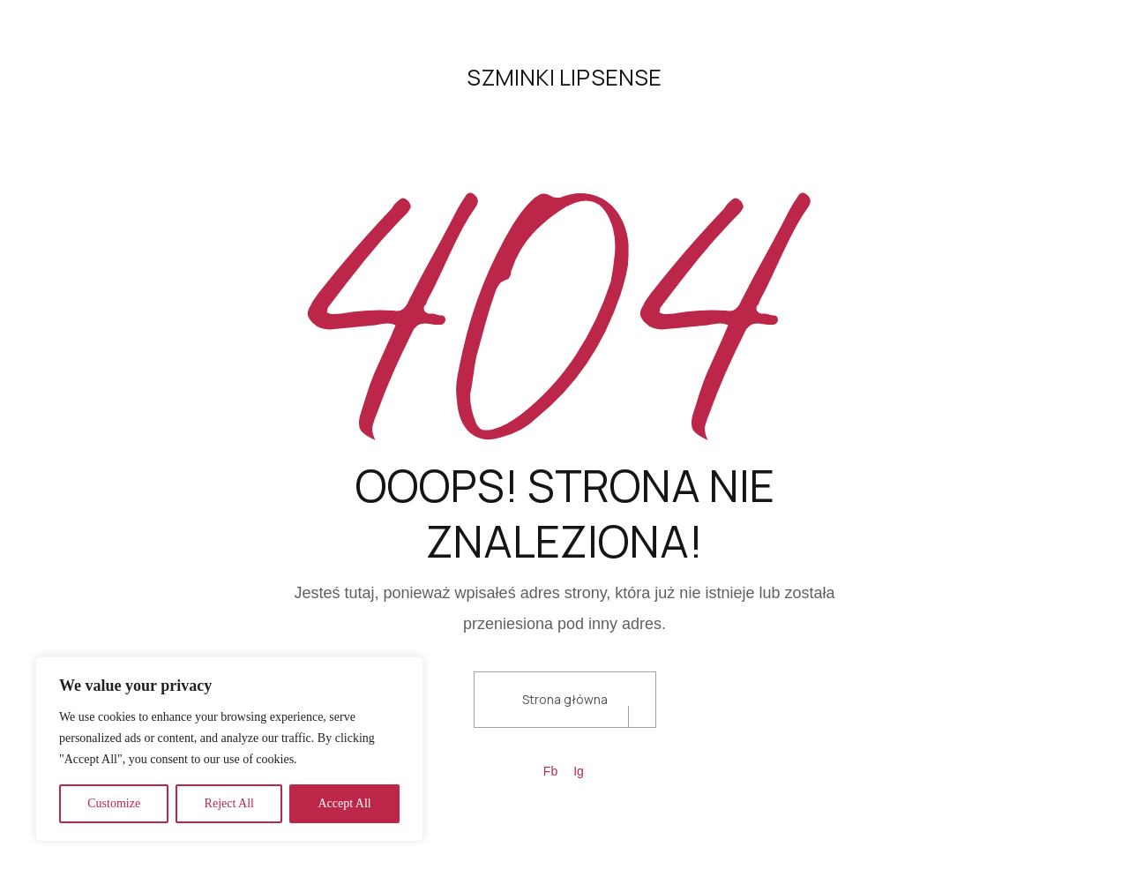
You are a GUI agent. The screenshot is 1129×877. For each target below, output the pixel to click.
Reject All (229, 803)
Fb (550, 771)
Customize (113, 803)
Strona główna (565, 699)
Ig (578, 771)
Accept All (344, 803)
